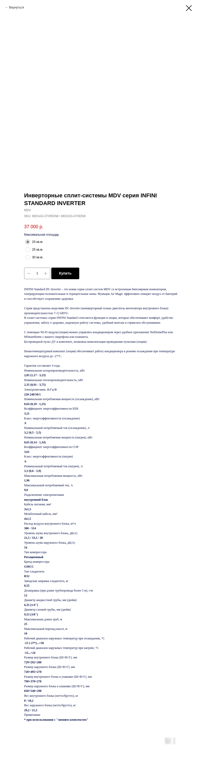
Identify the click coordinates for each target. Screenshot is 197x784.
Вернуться (16, 7)
